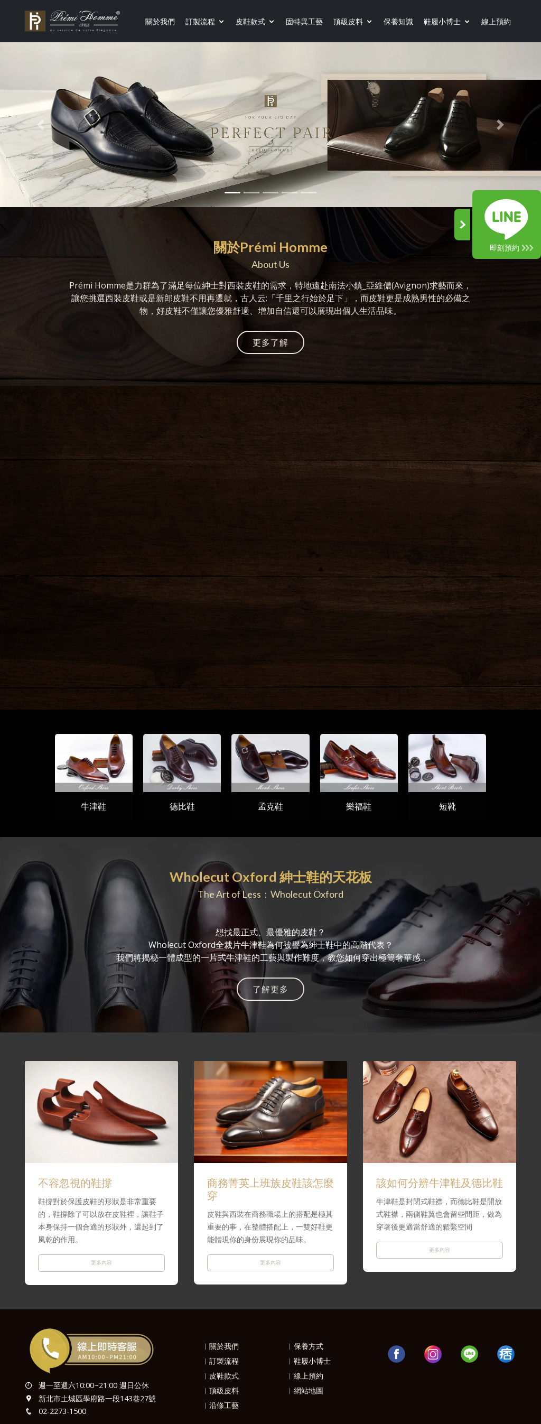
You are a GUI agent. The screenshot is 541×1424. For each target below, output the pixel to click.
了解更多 (270, 989)
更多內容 (101, 1262)
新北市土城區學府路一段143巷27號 (97, 1398)
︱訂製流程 (220, 1361)
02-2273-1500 (62, 1411)
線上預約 (496, 21)
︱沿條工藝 (220, 1405)
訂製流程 (200, 21)
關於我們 (160, 21)
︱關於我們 (220, 1346)
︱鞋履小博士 (308, 1361)
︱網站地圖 (304, 1390)
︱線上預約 (304, 1376)
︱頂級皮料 (220, 1390)
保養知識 (398, 21)
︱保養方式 (304, 1346)
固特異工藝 (304, 21)
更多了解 (270, 342)
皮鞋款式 (250, 21)
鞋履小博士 (442, 21)
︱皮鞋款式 (220, 1376)
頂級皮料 (348, 21)
